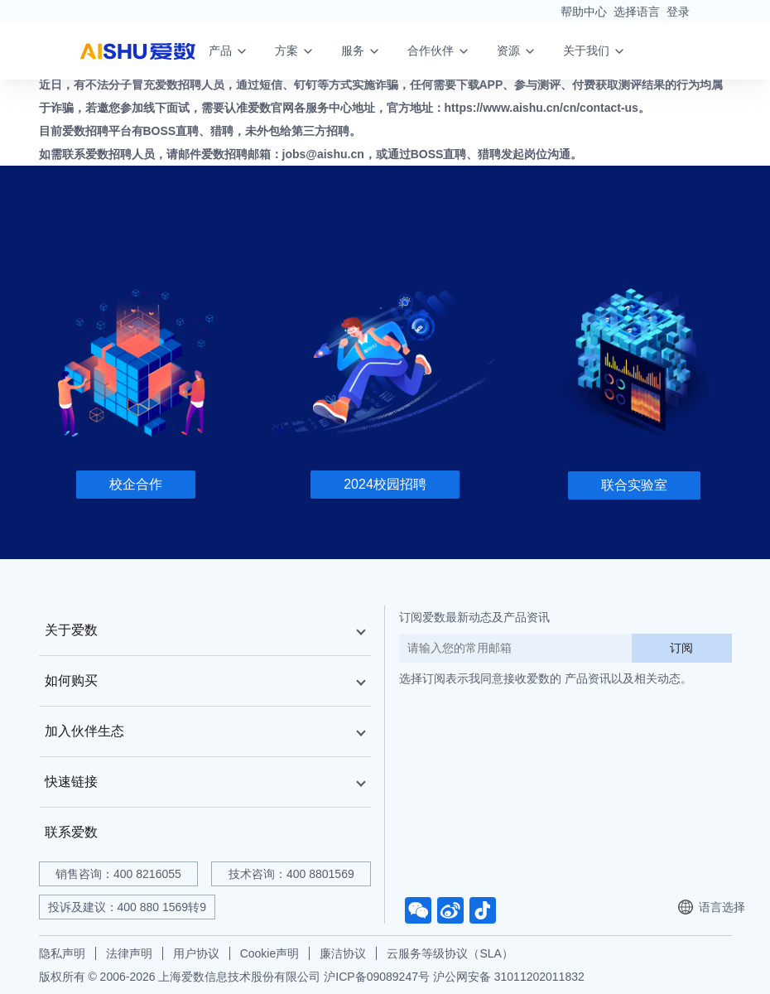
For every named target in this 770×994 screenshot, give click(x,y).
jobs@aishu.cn (323, 154)
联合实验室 (634, 485)
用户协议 (196, 953)
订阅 (681, 647)
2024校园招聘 (385, 484)
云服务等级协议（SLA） (450, 953)
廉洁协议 (343, 953)
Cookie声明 (270, 953)
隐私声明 (62, 953)
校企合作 (135, 484)
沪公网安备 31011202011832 (509, 976)
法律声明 (129, 953)
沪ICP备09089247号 (377, 976)
